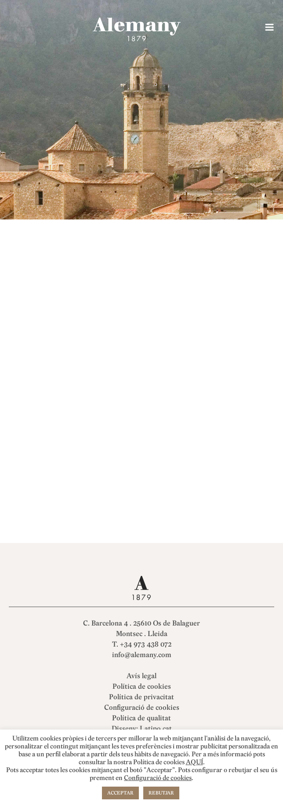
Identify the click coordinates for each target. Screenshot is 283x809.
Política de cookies (141, 686)
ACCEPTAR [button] (120, 793)
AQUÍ (194, 762)
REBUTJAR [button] (161, 793)
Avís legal (141, 676)
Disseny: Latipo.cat (142, 728)
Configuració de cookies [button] (141, 707)
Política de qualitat (141, 718)
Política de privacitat (141, 697)
